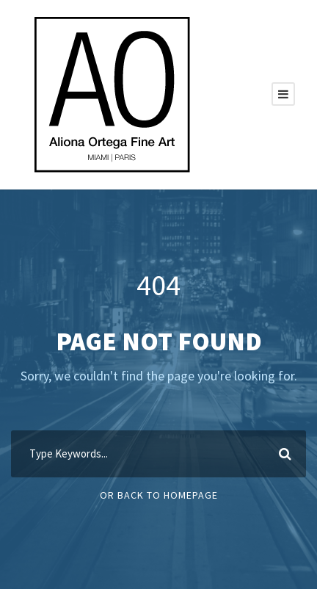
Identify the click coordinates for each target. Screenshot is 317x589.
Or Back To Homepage (159, 495)
